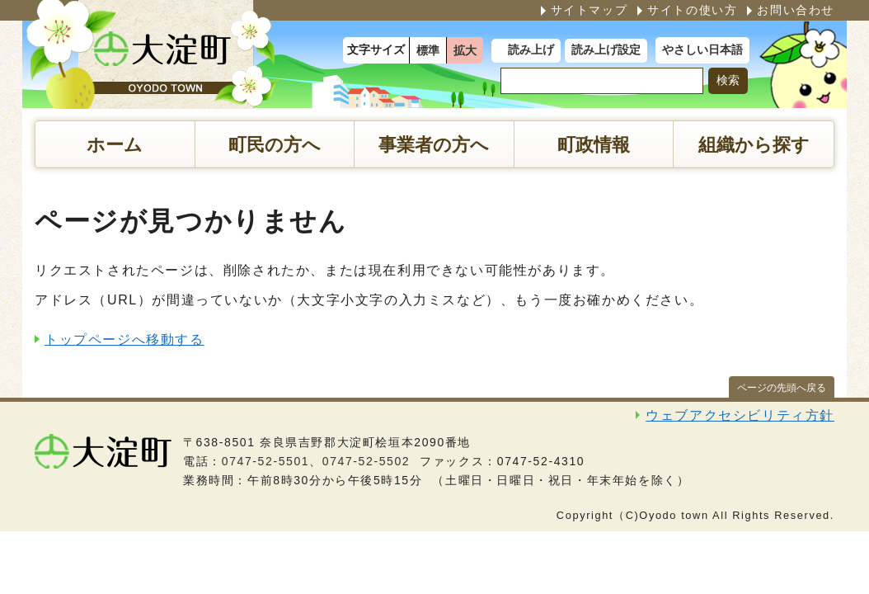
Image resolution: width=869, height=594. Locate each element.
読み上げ (531, 50)
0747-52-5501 (265, 461)
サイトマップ (589, 9)
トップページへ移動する (124, 339)
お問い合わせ (795, 9)
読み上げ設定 (606, 50)
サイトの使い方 (692, 9)
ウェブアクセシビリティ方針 (740, 415)
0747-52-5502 (366, 461)
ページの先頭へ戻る (781, 388)
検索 (728, 80)
